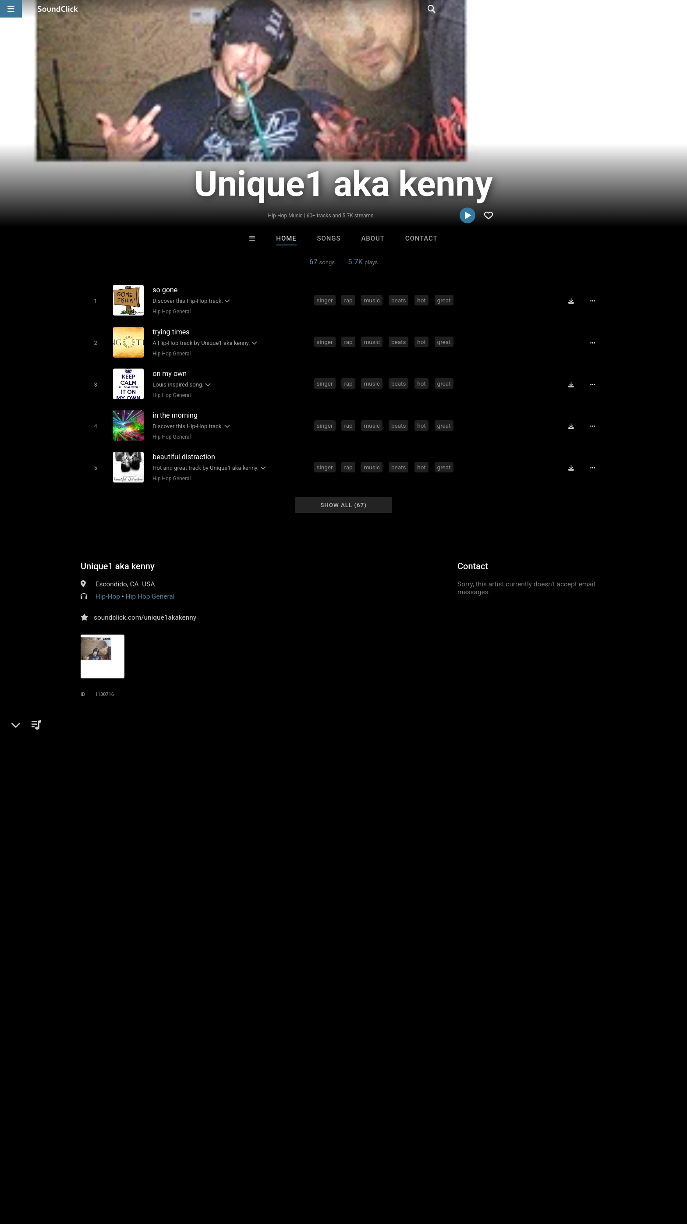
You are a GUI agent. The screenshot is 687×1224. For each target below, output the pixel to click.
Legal (251, 1172)
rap (350, 299)
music (373, 299)
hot (423, 299)
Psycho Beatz (380, 1037)
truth (418, 739)
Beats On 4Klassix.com (310, 1037)
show (507, 739)
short (209, 755)
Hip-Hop (108, 587)
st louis (378, 739)
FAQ (52, 1172)
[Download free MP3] (574, 300)
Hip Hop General (170, 311)
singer (326, 299)
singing (534, 739)
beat (327, 739)
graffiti (562, 739)
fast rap (136, 755)
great (445, 299)
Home (286, 238)
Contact (421, 238)
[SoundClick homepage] (57, 9)
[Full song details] (595, 300)
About (372, 238)
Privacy (224, 1172)
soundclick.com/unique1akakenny (145, 608)
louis (89, 755)
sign (111, 755)
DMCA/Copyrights (178, 1172)
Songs (329, 238)
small (164, 755)
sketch (589, 739)
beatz (350, 739)
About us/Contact (92, 1172)
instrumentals (238, 739)
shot (186, 755)
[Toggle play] (93, 300)
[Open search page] (678, 9)
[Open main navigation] (11, 9)
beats (400, 299)
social (304, 739)
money (277, 739)
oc (400, 739)
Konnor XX (235, 1037)
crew (484, 739)
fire (438, 739)
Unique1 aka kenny (118, 556)
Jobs (134, 1172)
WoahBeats (452, 1037)
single (460, 739)
